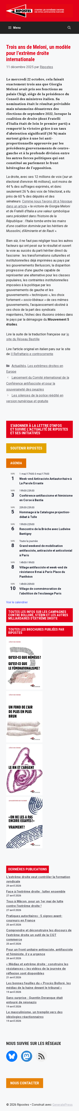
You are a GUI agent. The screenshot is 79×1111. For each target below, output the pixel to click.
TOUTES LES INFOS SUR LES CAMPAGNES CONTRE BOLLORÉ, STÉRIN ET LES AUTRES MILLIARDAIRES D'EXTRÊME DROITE (38, 615)
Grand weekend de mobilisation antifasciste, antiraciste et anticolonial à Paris (45, 550)
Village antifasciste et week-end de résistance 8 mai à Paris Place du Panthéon (43, 572)
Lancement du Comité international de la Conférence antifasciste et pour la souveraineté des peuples (37, 383)
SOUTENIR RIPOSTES (26, 448)
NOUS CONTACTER (24, 1083)
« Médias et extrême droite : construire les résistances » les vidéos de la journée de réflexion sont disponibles (37, 968)
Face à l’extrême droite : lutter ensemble (35, 891)
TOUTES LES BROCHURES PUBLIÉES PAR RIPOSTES (36, 631)
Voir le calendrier (17, 602)
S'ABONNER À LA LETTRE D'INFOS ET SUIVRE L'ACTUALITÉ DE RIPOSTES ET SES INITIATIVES (39, 429)
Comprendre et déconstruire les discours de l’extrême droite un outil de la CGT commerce (39, 934)
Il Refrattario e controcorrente (32, 354)
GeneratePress (62, 1104)
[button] (69, 28)
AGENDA (16, 463)
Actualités (19, 366)
